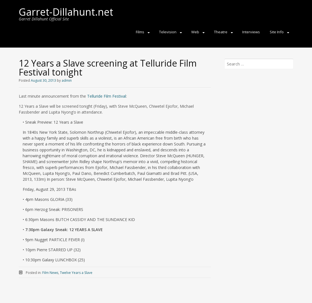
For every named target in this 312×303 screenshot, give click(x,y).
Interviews (251, 31)
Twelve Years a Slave (76, 272)
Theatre (220, 31)
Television (167, 31)
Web (195, 31)
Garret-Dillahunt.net (66, 12)
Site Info (277, 31)
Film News (50, 272)
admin (67, 80)
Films (140, 31)
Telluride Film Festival (106, 96)
